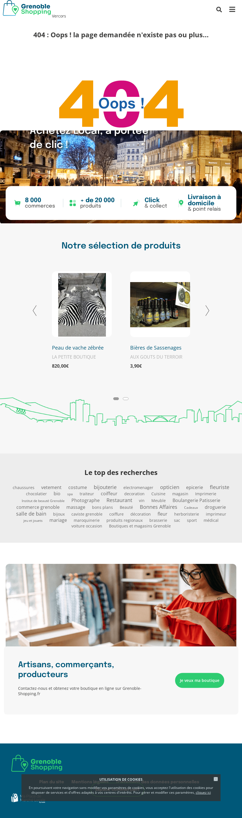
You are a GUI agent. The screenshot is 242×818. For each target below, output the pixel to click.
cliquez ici (203, 792)
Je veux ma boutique (199, 680)
